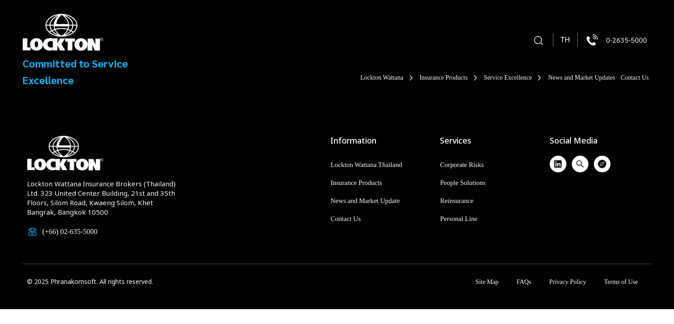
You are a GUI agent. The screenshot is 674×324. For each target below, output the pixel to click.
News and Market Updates (581, 77)
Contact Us (634, 77)
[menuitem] (565, 40)
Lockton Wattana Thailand (366, 164)
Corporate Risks (462, 164)
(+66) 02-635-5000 (69, 231)
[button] (538, 41)
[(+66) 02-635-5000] (32, 231)
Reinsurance (456, 200)
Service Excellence (513, 78)
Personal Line (458, 218)
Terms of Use (621, 282)
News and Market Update (365, 200)
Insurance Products (449, 78)
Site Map (486, 282)
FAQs (523, 282)
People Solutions (462, 182)
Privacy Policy (567, 282)
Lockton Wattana (387, 78)
